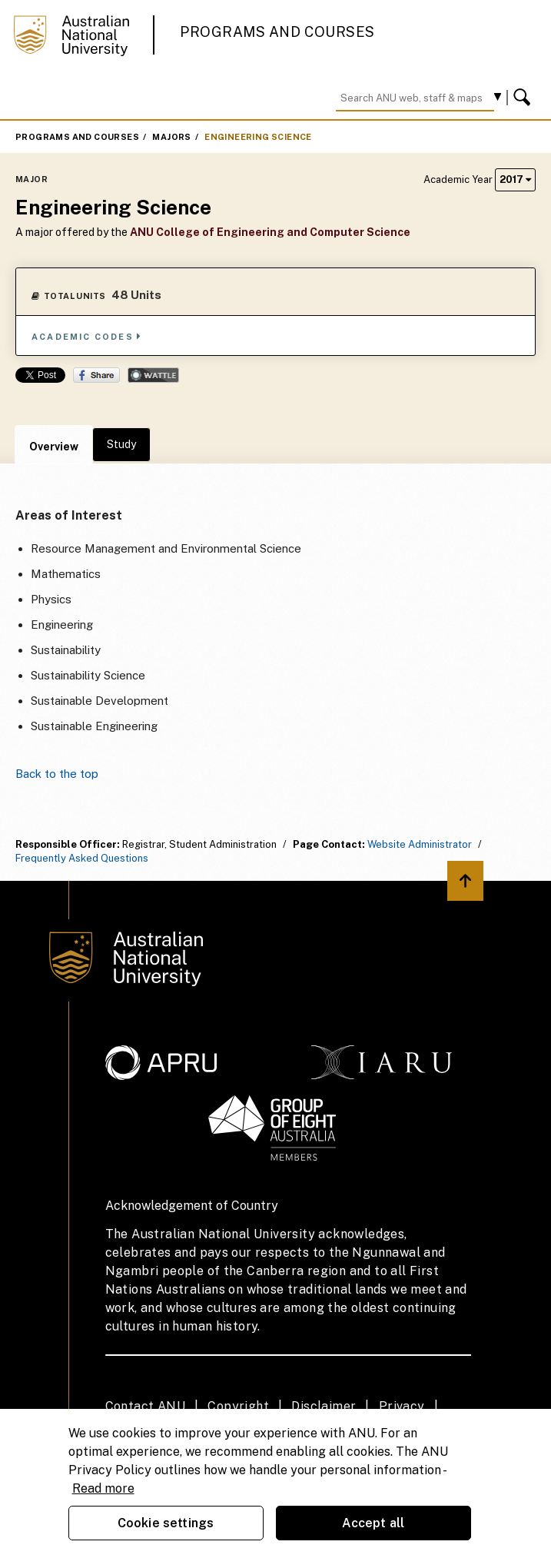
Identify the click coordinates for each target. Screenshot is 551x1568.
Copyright (238, 1406)
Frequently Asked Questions (81, 858)
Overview (53, 446)
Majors (171, 136)
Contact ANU (145, 1406)
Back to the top (56, 773)
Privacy (402, 1406)
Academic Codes (87, 336)
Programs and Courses (277, 32)
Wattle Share (153, 375)
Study (121, 444)
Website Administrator (419, 844)
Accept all (373, 1523)
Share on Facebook (96, 375)
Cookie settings (166, 1523)
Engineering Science (258, 136)
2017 (515, 179)
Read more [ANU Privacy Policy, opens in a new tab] (103, 1488)
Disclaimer (323, 1406)
